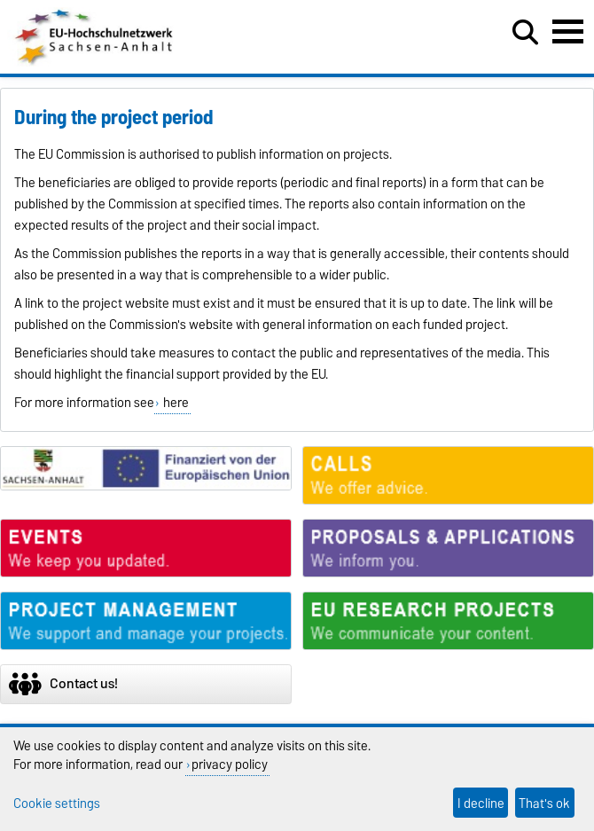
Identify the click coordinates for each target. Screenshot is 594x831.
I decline (480, 803)
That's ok (544, 803)
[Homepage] (95, 62)
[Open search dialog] (525, 33)
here (174, 402)
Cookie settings (56, 803)
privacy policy (229, 764)
